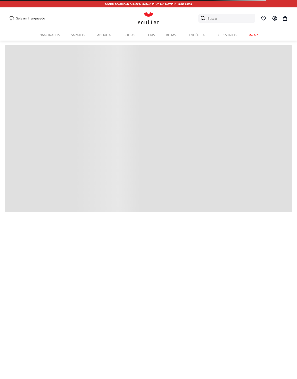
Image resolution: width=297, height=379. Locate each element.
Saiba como (185, 4)
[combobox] (226, 18)
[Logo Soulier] (148, 18)
